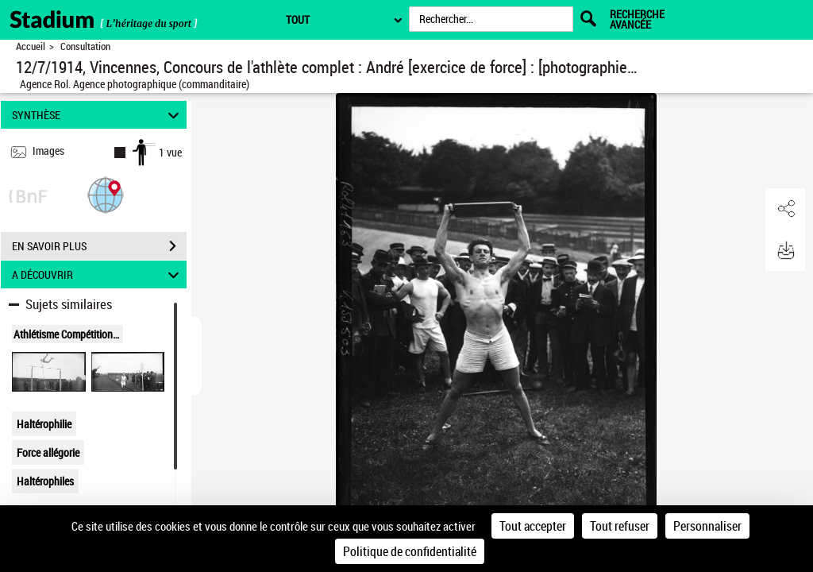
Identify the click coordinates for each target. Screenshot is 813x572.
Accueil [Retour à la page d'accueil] (30, 46)
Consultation (85, 46)
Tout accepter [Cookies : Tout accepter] (532, 526)
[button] (105, 194)
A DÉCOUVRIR (98, 274)
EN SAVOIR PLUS (99, 246)
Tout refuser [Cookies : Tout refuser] (619, 526)
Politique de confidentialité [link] (409, 551)
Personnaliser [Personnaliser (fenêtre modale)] (707, 526)
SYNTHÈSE (98, 115)
